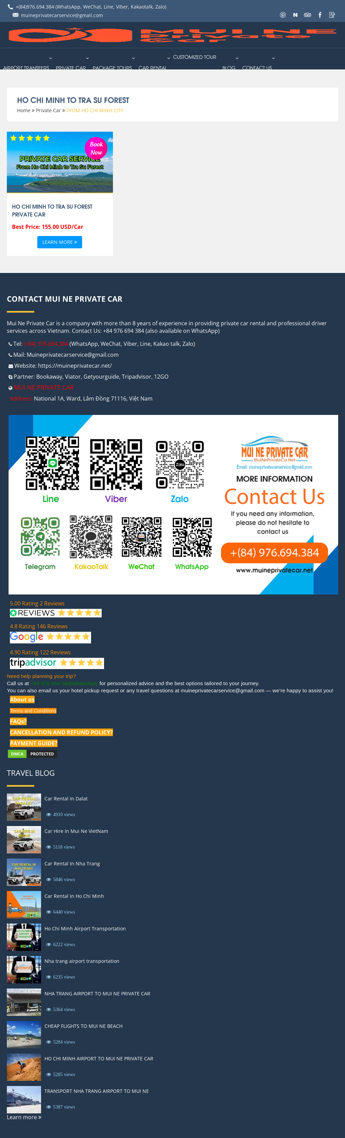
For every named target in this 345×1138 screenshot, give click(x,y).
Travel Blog (31, 773)
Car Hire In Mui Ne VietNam (76, 831)
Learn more (59, 242)
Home (23, 110)
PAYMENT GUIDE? (34, 743)
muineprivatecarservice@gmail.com (62, 15)
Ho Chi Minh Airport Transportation (85, 928)
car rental (153, 67)
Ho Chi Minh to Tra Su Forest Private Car (52, 210)
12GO (161, 376)
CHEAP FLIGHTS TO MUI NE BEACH (83, 1026)
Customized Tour (194, 56)
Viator (73, 376)
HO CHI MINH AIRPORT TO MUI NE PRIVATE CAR (98, 1058)
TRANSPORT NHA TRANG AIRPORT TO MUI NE (96, 1091)
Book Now (96, 147)
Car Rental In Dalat (66, 798)
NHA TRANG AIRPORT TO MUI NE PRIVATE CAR (97, 993)
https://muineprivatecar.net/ (75, 365)
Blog (228, 67)
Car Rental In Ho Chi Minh (74, 896)
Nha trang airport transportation (81, 961)
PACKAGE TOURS (112, 67)
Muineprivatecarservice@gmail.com (73, 354)
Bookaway (49, 376)
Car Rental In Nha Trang (72, 863)
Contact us (257, 67)
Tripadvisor (136, 376)
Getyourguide (101, 376)
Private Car (71, 67)
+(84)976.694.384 (35, 6)
